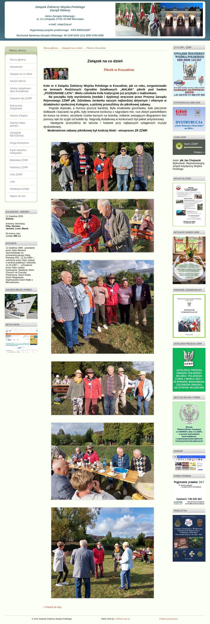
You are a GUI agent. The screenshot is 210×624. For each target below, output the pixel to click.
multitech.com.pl (122, 619)
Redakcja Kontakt (19, 188)
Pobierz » (199, 152)
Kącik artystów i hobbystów (18, 151)
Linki (12, 181)
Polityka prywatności (168, 619)
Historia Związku (19, 115)
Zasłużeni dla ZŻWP (21, 98)
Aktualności (16, 66)
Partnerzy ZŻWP (19, 167)
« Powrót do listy (52, 607)
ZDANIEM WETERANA (17, 134)
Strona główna (18, 59)
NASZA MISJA (18, 81)
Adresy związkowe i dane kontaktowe (20, 90)
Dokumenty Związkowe (16, 107)
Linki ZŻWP (16, 174)
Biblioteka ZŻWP (19, 160)
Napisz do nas (17, 196)
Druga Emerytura (19, 143)
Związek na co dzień (21, 74)
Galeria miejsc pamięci (17, 124)
